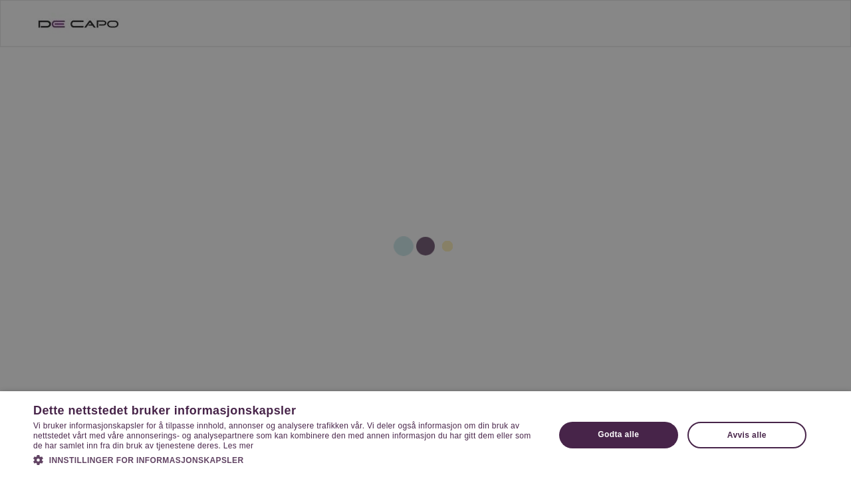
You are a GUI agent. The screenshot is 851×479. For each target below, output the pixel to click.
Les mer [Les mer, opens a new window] (238, 445)
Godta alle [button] (618, 434)
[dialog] (425, 239)
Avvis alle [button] (747, 435)
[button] (286, 459)
